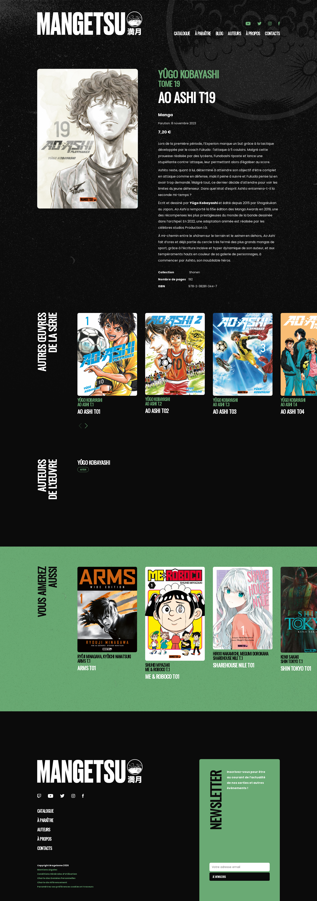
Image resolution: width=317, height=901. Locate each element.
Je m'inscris (219, 876)
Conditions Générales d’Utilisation (57, 873)
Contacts (272, 33)
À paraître (203, 33)
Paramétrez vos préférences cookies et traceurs (65, 886)
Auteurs (234, 33)
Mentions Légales (47, 869)
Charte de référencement (52, 882)
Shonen (194, 272)
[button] (86, 425)
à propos (253, 33)
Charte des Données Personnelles (56, 878)
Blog (219, 33)
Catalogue (182, 33)
